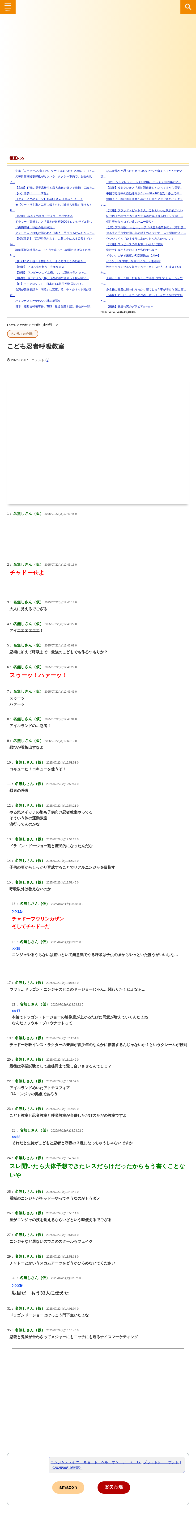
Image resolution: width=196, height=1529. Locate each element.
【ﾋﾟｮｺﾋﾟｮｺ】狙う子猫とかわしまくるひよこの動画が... (48, 261)
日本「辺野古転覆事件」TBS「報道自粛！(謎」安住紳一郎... (51, 306)
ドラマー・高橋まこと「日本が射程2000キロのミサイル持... (51, 221)
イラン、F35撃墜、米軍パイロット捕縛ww (131, 261)
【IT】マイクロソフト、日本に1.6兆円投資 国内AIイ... (47, 284)
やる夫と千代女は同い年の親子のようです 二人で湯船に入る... (143, 233)
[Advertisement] (98, 1413)
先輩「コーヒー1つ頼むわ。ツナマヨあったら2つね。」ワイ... (52, 170)
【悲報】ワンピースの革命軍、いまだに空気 (132, 244)
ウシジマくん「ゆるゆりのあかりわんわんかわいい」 (137, 238)
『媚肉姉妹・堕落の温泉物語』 (32, 227)
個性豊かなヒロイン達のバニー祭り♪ (127, 221)
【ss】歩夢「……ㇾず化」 (29, 193)
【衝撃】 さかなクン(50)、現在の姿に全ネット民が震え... (49, 278)
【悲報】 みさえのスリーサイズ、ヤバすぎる (41, 216)
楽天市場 (122, 1487)
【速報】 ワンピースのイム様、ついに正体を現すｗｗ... (48, 272)
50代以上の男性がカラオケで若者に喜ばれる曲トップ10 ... (142, 216)
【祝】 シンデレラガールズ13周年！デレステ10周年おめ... (141, 182)
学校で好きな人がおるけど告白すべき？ (129, 250)
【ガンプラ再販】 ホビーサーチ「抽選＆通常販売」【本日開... (143, 227)
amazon (70, 1487)
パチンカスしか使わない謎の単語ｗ (35, 301)
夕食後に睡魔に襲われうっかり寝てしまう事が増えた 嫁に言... (143, 289)
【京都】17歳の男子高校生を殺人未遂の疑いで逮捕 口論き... (52, 187)
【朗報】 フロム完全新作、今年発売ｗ (37, 267)
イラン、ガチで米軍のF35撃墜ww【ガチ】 (131, 255)
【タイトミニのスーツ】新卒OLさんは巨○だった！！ (46, 199)
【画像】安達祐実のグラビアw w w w (127, 306)
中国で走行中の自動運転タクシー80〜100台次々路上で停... (141, 193)
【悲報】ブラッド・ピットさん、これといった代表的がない (142, 210)
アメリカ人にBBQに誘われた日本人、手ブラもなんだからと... (52, 233)
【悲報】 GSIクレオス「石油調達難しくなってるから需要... (141, 187)
